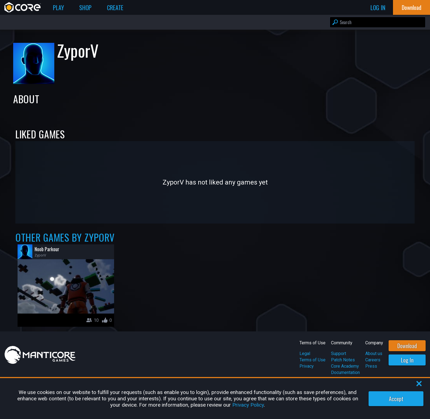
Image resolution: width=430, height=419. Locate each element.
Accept (396, 399)
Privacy (306, 366)
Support (338, 353)
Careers (372, 359)
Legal (304, 353)
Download (407, 346)
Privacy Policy (248, 405)
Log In (407, 360)
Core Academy (345, 366)
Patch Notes (343, 359)
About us (373, 353)
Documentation (345, 372)
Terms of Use (312, 359)
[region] (215, 398)
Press (371, 366)
